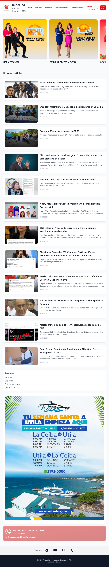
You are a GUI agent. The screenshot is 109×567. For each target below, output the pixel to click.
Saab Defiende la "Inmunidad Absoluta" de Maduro (67, 82)
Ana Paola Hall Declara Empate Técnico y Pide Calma (67, 179)
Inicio (29, 8)
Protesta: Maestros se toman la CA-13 (59, 131)
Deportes (48, 8)
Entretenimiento (62, 8)
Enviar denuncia (91, 7)
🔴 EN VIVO (103, 7)
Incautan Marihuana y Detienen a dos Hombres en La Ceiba (71, 106)
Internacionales (77, 8)
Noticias (38, 8)
